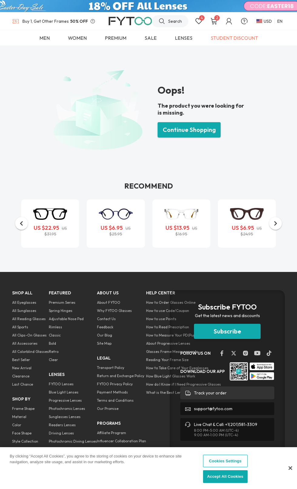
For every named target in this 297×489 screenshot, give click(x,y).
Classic (55, 335)
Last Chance (22, 384)
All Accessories (25, 343)
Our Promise (107, 408)
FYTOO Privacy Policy (115, 384)
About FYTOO (108, 302)
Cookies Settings (225, 461)
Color (16, 425)
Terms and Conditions (115, 400)
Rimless (55, 327)
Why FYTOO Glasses (114, 310)
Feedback (105, 327)
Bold (52, 343)
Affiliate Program (111, 432)
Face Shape (22, 433)
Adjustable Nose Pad (66, 319)
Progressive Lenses (65, 400)
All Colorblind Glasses (30, 351)
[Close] (290, 468)
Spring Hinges (60, 310)
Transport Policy (110, 367)
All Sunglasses (24, 310)
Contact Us (106, 319)
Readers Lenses (62, 425)
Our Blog (104, 335)
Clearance (20, 376)
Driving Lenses (61, 433)
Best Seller (21, 359)
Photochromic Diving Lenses (73, 441)
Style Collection (25, 441)
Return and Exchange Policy (120, 375)
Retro (53, 351)
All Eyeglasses (24, 302)
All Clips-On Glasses (29, 335)
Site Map (104, 343)
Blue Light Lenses (63, 392)
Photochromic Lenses (67, 408)
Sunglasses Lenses (65, 416)
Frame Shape (23, 408)
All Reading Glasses (29, 319)
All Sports (20, 327)
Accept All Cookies (225, 476)
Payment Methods (112, 392)
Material (19, 416)
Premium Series (62, 302)
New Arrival (22, 368)
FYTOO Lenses (61, 384)
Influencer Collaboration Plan (121, 441)
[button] (21, 223)
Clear (53, 359)
